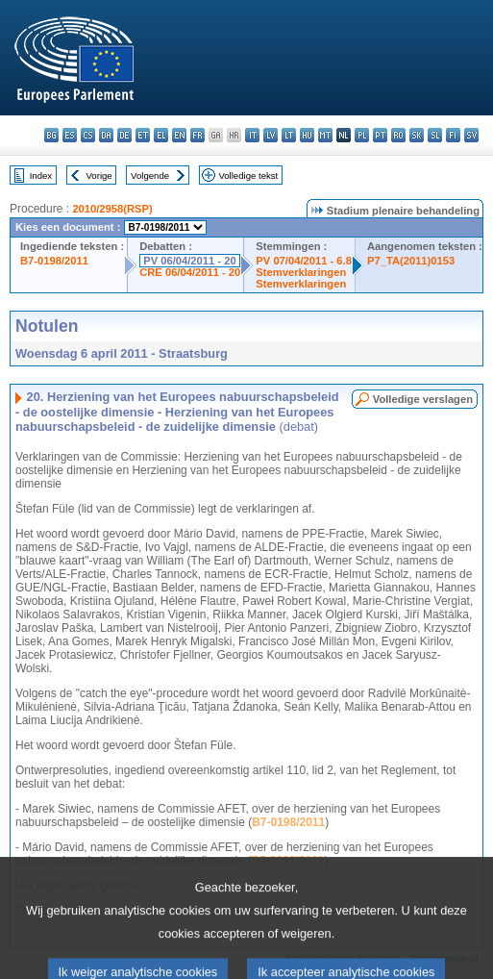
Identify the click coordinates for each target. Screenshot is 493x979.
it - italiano (252, 135)
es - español (69, 135)
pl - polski (362, 135)
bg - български (51, 135)
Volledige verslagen (423, 399)
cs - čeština (88, 135)
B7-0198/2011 (54, 260)
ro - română (398, 135)
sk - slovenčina (416, 135)
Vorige (99, 175)
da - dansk (106, 135)
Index (41, 175)
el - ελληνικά (161, 135)
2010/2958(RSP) (112, 208)
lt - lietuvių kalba (289, 135)
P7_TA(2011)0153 (411, 260)
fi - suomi (453, 135)
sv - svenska (471, 135)
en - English (179, 135)
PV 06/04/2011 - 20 (189, 260)
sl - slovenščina (435, 135)
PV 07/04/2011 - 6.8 (304, 260)
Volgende (150, 175)
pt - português (380, 135)
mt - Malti (325, 135)
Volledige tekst (248, 175)
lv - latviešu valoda (270, 135)
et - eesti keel (143, 135)
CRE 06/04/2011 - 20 (189, 272)
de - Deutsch (124, 135)
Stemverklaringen (301, 272)
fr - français (197, 135)
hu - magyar (307, 135)
